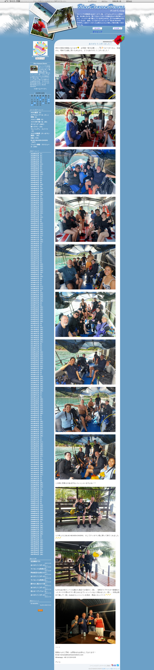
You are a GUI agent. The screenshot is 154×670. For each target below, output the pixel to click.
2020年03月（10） (37, 276)
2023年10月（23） (37, 199)
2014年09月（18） (37, 401)
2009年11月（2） (37, 503)
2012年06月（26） (37, 450)
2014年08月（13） (37, 403)
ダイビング (97, 32)
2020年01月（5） (37, 280)
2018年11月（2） (37, 305)
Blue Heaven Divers (40, 63)
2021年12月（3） (37, 237)
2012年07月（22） (37, 448)
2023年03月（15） (37, 213)
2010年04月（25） (37, 493)
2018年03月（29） (37, 321)
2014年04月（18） (37, 411)
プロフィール (40, 58)
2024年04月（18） (37, 193)
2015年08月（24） (37, 381)
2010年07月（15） (37, 487)
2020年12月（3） (37, 262)
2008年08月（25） (37, 528)
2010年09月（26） (37, 483)
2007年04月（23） (37, 552)
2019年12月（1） (37, 282)
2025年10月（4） (37, 160)
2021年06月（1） (37, 250)
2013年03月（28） (37, 436)
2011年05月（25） (37, 470)
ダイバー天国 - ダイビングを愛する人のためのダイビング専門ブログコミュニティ (37, 1)
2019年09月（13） (37, 289)
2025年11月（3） (37, 158)
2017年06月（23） (37, 336)
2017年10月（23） (37, 327)
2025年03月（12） (37, 174)
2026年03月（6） (37, 156)
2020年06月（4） (37, 274)
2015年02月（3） (37, 393)
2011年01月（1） (37, 479)
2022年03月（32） (37, 231)
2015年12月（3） (37, 372)
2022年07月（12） (37, 223)
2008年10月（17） (37, 524)
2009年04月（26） (37, 517)
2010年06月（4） (37, 489)
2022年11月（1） (37, 215)
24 (43, 103)
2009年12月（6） (37, 501)
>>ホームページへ (40, 89)
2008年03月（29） (37, 534)
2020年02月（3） (37, 278)
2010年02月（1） (37, 497)
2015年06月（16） (37, 385)
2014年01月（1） (37, 417)
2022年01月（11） (37, 235)
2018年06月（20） (37, 315)
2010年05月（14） (37, 491)
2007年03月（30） (37, 554)
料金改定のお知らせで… (39, 572)
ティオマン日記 (101, 8)
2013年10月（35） (37, 421)
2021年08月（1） (37, 246)
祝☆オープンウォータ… (39, 591)
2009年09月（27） (37, 507)
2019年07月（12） (37, 293)
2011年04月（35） (37, 472)
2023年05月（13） (37, 209)
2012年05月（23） (37, 452)
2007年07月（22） (37, 546)
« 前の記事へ (97, 28)
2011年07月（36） (37, 466)
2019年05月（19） (37, 297)
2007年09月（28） (37, 542)
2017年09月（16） (37, 329)
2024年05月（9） (37, 190)
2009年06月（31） (37, 513)
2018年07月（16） (37, 313)
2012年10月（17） (37, 442)
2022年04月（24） (37, 229)
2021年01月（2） (37, 260)
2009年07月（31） (37, 511)
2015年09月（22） (37, 378)
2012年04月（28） (37, 454)
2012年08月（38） (37, 446)
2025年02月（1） (37, 176)
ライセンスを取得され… (39, 569)
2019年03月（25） (37, 301)
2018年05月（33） (37, 317)
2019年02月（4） (37, 303)
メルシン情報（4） (37, 119)
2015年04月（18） (37, 389)
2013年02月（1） (37, 438)
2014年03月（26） (37, 413)
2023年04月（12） (37, 211)
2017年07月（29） (37, 334)
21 (35, 103)
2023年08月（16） (37, 203)
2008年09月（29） (37, 526)
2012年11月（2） (37, 440)
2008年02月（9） (37, 536)
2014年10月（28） (37, 399)
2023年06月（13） (37, 207)
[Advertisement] (40, 627)
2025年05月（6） (37, 170)
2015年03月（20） (37, 391)
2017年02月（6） (37, 344)
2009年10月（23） (37, 505)
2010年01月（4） (37, 499)
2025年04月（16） (37, 172)
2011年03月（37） (37, 475)
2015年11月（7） (37, 374)
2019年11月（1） (37, 284)
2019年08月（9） (37, 291)
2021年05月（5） (37, 252)
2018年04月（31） (37, 319)
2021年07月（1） (37, 248)
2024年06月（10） (37, 188)
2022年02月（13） (37, 233)
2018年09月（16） (37, 309)
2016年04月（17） (37, 364)
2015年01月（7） (37, 395)
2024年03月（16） (37, 195)
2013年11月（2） (37, 419)
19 (48, 101)
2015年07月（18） (37, 383)
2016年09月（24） (37, 354)
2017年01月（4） (37, 346)
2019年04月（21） (37, 299)
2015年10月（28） (37, 376)
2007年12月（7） (37, 538)
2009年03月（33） (37, 519)
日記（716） (35, 138)
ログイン (104, 1)
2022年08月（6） (37, 221)
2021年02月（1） (37, 258)
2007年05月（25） (37, 550)
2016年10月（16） (37, 352)
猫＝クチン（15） (37, 127)
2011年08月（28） (37, 464)
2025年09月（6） (37, 162)
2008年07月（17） (37, 530)
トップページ (92, 1)
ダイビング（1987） (38, 124)
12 (48, 99)
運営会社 (129, 1)
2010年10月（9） (37, 481)
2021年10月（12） (37, 242)
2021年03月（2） (37, 256)
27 (32, 105)
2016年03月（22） (37, 366)
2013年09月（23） (37, 423)
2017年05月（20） (37, 338)
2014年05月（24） (37, 409)
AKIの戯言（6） (36, 112)
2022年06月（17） (37, 225)
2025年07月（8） (37, 166)
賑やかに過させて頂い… (39, 584)
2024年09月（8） (37, 182)
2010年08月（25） (37, 485)
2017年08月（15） (37, 331)
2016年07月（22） (37, 358)
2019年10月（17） (37, 287)
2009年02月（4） (37, 522)
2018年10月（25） (37, 307)
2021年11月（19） (37, 240)
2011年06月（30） (37, 468)
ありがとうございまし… (39, 565)
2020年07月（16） (37, 272)
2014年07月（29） (37, 405)
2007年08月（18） (37, 544)
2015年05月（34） (37, 387)
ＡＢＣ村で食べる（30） (39, 122)
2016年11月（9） (37, 350)
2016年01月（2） (37, 370)
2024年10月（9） (37, 180)
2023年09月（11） (37, 201)
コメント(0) (109, 668)
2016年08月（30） (37, 356)
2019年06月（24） (37, 295)
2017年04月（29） (37, 340)
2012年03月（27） (37, 456)
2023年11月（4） (37, 197)
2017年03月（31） (37, 342)
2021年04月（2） (37, 254)
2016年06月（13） (37, 360)
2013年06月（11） (37, 430)
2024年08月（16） (37, 184)
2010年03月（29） (37, 495)
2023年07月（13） (37, 205)
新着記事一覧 (116, 1)
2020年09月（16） (37, 268)
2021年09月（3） (37, 244)
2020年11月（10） (37, 264)
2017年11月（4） (37, 325)
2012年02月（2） (37, 458)
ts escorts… (35, 603)
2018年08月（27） (37, 311)
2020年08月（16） (37, 270)
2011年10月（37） (37, 460)
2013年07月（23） (37, 428)
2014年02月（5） (37, 415)
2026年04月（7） (37, 154)
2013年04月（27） (37, 434)
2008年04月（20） (37, 532)
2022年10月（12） (37, 217)
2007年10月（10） (37, 540)
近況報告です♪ (36, 561)
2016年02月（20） (37, 368)
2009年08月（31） (37, 509)
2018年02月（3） (37, 323)
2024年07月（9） (37, 186)
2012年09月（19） (37, 444)
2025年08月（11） (37, 164)
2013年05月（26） (37, 432)
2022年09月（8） (37, 219)
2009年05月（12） (37, 515)
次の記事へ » (117, 28)
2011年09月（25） (37, 462)
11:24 (103, 668)
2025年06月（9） (37, 168)
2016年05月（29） (37, 362)
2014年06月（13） (37, 407)
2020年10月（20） (37, 266)
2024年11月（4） (37, 178)
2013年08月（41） (37, 425)
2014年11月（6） (37, 397)
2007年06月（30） (37, 548)
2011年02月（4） (37, 477)
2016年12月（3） (37, 348)
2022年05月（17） (37, 227)
